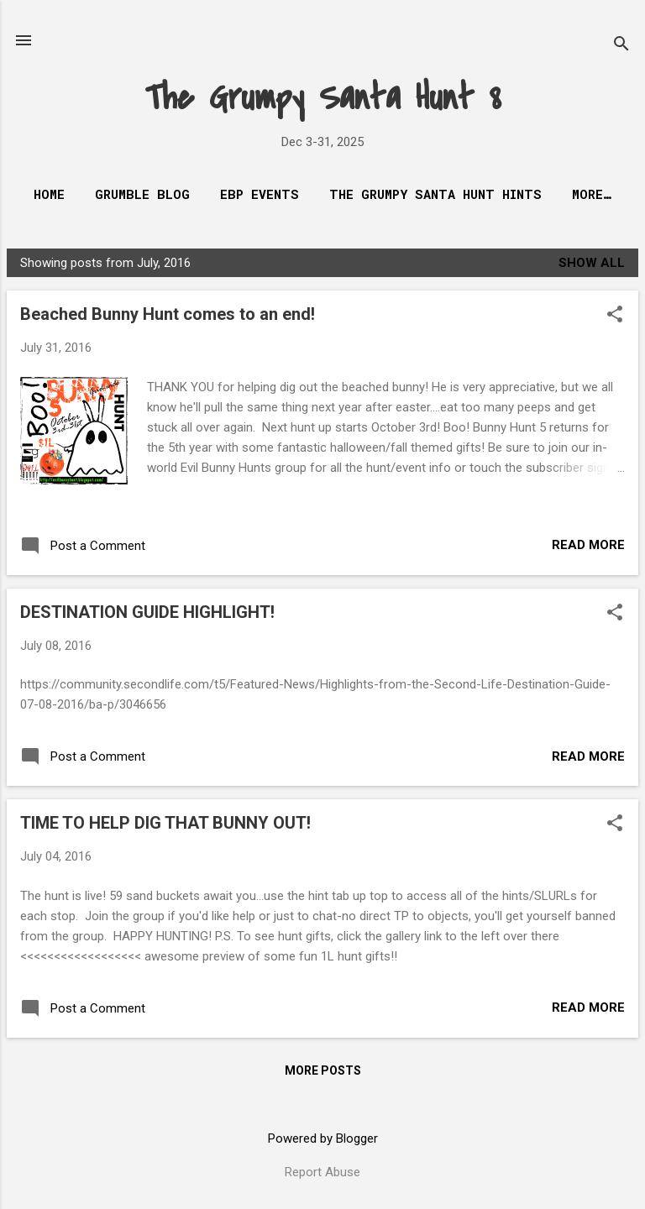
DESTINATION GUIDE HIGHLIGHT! (147, 612)
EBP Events (259, 194)
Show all (591, 262)
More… (591, 194)
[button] (615, 315)
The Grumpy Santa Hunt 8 (322, 97)
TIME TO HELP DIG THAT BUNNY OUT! (165, 823)
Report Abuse (322, 1172)
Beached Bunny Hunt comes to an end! (167, 314)
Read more (588, 544)
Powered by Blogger (323, 1138)
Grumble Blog (142, 194)
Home (49, 194)
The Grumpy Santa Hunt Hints (435, 194)
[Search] (621, 45)
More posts (323, 1070)
